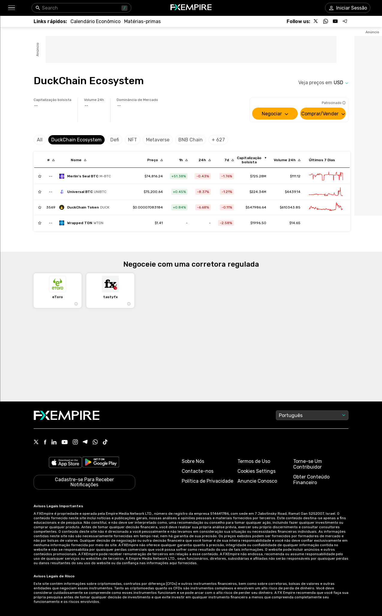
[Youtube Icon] (64, 443)
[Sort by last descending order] (155, 160)
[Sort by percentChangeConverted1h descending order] (183, 160)
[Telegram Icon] (85, 442)
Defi (114, 140)
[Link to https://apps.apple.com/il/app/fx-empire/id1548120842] (65, 463)
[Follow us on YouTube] (335, 21)
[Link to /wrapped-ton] (159, 223)
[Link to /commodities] (142, 21)
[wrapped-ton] (82, 223)
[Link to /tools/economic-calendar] (95, 21)
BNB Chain (190, 140)
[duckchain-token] (85, 207)
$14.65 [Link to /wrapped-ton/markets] (294, 223)
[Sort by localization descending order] (78, 160)
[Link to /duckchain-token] (148, 207)
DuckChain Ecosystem (76, 140)
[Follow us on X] (316, 21)
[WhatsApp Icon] (95, 442)
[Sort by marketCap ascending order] (251, 160)
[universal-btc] (84, 191)
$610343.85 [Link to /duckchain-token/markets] (290, 207)
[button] (11, 7)
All (40, 140)
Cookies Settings (256, 471)
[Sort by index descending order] (51, 160)
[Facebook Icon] (45, 443)
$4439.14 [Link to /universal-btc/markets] (292, 192)
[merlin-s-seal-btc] (86, 176)
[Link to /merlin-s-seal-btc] (154, 176)
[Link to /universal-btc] (153, 192)
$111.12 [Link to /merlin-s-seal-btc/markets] (295, 176)
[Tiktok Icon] (105, 442)
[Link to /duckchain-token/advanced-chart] (326, 207)
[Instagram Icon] (75, 442)
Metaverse (157, 140)
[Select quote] (341, 82)
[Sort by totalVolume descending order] (287, 160)
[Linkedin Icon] (54, 442)
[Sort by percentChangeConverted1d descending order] (204, 160)
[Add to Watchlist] (40, 176)
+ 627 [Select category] (218, 140)
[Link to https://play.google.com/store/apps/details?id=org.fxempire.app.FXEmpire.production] (101, 463)
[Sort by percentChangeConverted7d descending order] (229, 160)
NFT (132, 140)
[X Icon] (36, 443)
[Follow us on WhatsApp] (325, 21)
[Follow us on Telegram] (344, 21)
